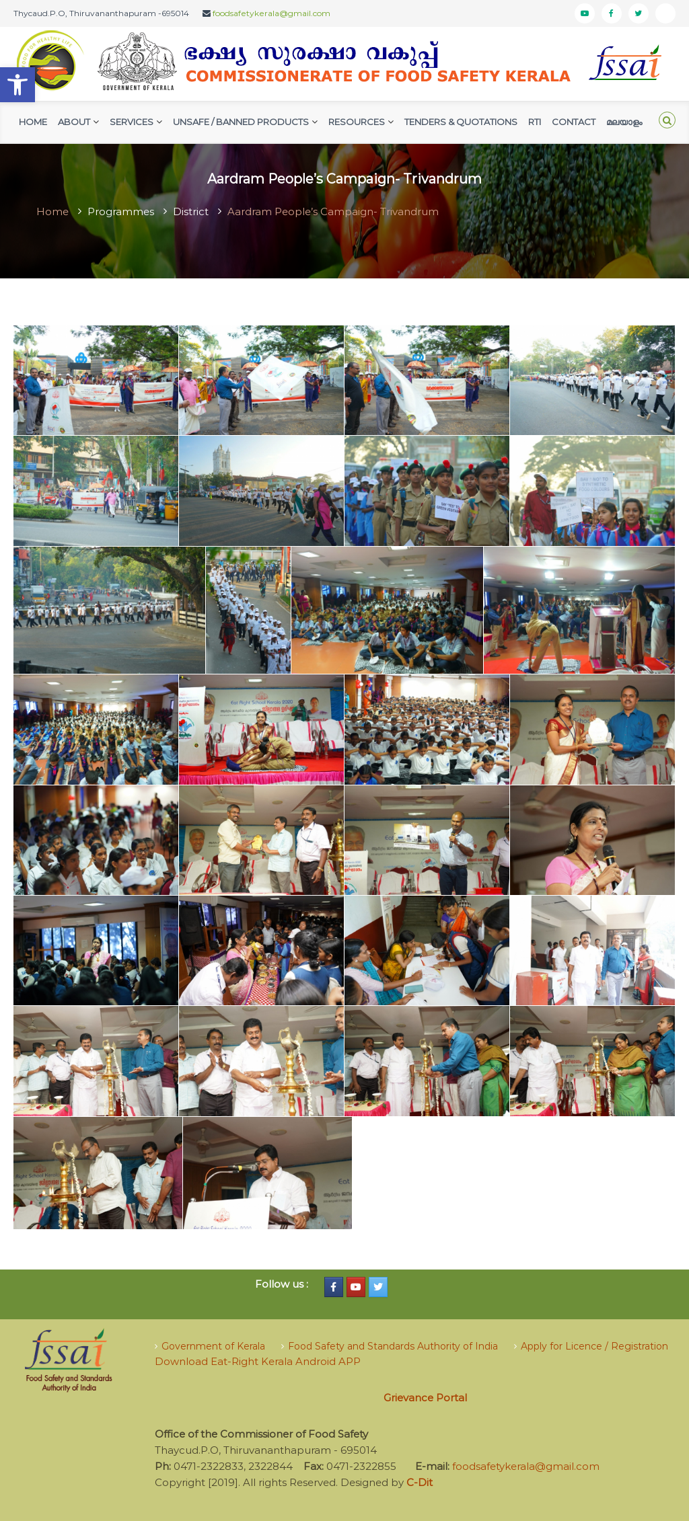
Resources (356, 121)
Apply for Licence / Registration (594, 1346)
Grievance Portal (425, 1397)
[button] (17, 84)
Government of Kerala (213, 1346)
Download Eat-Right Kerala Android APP (258, 1361)
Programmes (120, 211)
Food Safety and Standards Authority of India (393, 1346)
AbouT (74, 121)
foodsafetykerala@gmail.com (271, 13)
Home (33, 121)
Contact (573, 121)
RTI (534, 121)
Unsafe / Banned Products (241, 121)
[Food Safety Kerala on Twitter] (378, 1287)
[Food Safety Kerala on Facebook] (333, 1287)
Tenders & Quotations (460, 121)
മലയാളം (624, 121)
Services (131, 121)
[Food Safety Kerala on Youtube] (356, 1287)
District (191, 211)
